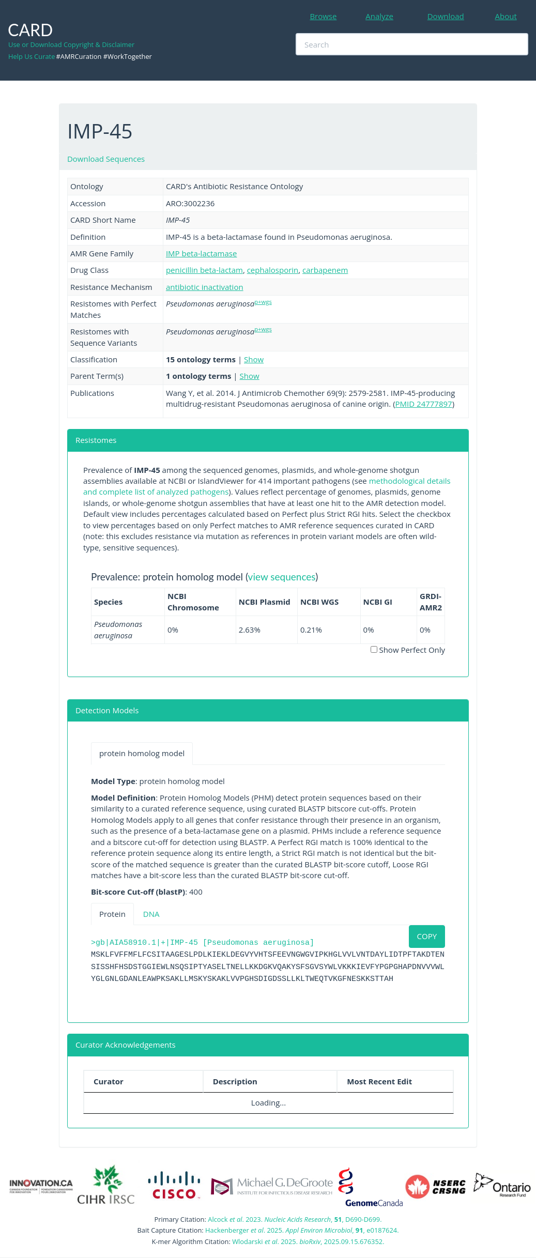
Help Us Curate (31, 56)
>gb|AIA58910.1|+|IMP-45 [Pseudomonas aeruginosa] (202, 943)
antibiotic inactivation (204, 287)
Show (254, 359)
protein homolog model (142, 753)
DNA (151, 914)
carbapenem (325, 270)
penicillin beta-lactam (204, 270)
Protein (112, 914)
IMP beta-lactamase (201, 253)
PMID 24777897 (423, 403)
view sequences (282, 576)
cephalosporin (273, 270)
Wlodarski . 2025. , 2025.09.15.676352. (308, 1241)
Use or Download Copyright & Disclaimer (71, 44)
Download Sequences (106, 159)
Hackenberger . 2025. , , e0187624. (302, 1230)
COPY (427, 936)
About (506, 16)
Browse (323, 16)
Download (445, 16)
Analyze (379, 16)
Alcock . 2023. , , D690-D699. (294, 1219)
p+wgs (263, 301)
